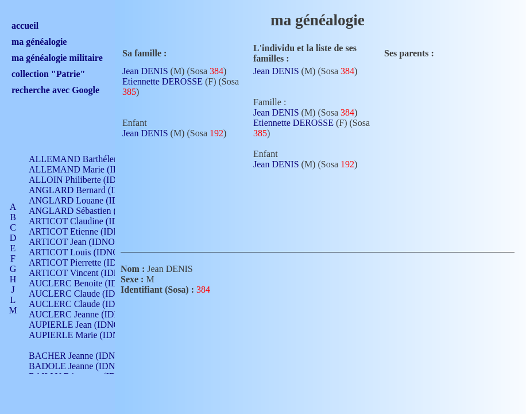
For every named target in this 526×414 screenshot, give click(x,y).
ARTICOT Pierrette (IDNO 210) (89, 262)
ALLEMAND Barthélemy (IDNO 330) (101, 159)
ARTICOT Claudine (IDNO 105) (90, 221)
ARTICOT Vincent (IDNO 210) (87, 273)
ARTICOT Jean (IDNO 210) (81, 242)
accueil (24, 25)
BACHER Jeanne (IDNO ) (78, 356)
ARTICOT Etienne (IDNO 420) (87, 231)
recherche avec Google (55, 90)
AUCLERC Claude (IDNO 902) (88, 293)
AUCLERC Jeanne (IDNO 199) (87, 314)
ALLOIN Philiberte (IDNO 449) (88, 180)
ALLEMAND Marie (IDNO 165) (90, 169)
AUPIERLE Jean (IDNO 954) (84, 324)
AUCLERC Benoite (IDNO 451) (89, 283)
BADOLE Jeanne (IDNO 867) (85, 366)
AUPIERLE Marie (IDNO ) (80, 335)
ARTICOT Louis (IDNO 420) (83, 252)
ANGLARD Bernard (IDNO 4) (86, 190)
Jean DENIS (145, 71)
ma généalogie (39, 42)
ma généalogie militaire (57, 58)
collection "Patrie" (48, 74)
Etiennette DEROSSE (162, 81)
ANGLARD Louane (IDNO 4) (85, 200)
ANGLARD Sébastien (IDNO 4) (89, 211)
